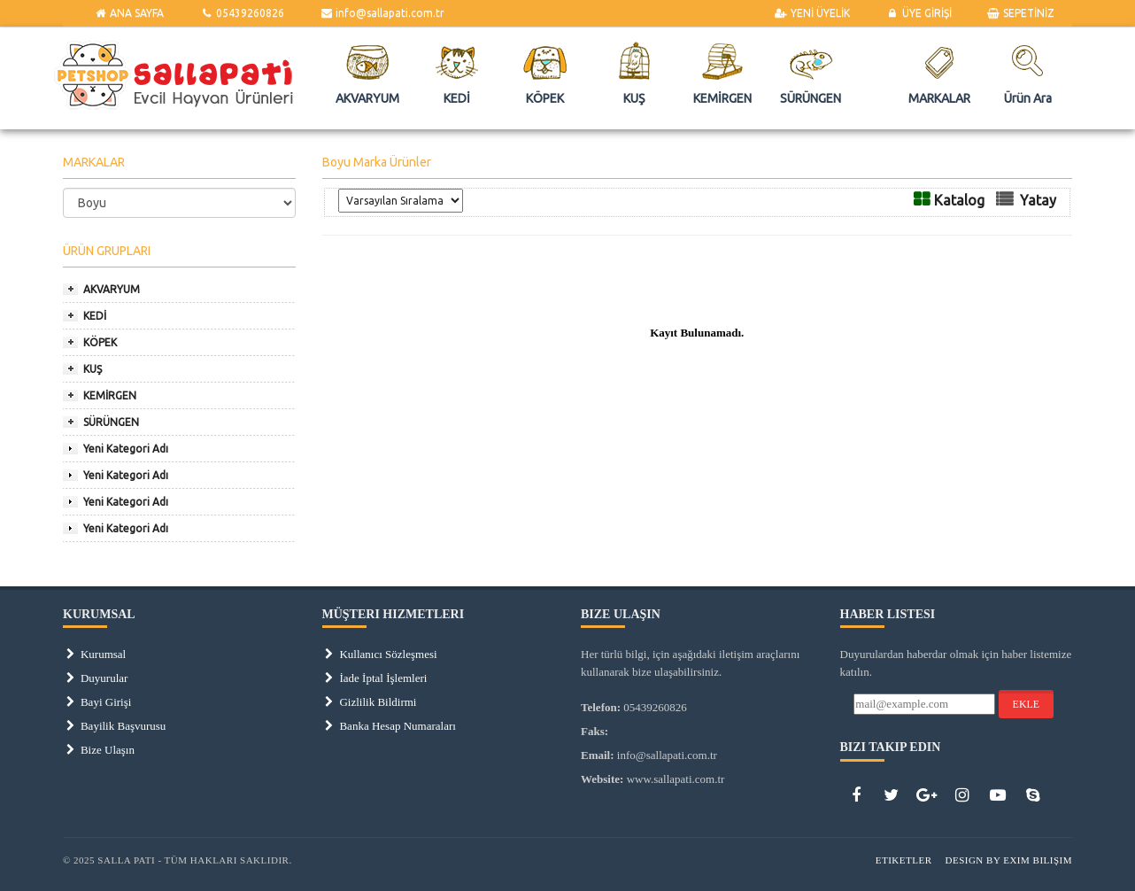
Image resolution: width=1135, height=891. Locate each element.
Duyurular (95, 678)
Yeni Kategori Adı (125, 448)
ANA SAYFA (129, 13)
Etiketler (904, 860)
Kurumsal (94, 654)
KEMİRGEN (109, 395)
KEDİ (94, 316)
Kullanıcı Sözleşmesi (379, 654)
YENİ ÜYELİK (812, 13)
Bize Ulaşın (99, 749)
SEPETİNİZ (1020, 13)
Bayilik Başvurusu (114, 725)
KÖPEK (100, 342)
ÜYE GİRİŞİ (918, 13)
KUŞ (92, 369)
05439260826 (241, 13)
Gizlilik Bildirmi (369, 702)
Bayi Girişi (97, 702)
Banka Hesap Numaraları (389, 725)
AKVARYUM (111, 289)
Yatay (1038, 200)
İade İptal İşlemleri (375, 678)
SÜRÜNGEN (111, 422)
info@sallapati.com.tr (382, 13)
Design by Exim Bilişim (1008, 860)
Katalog (959, 200)
